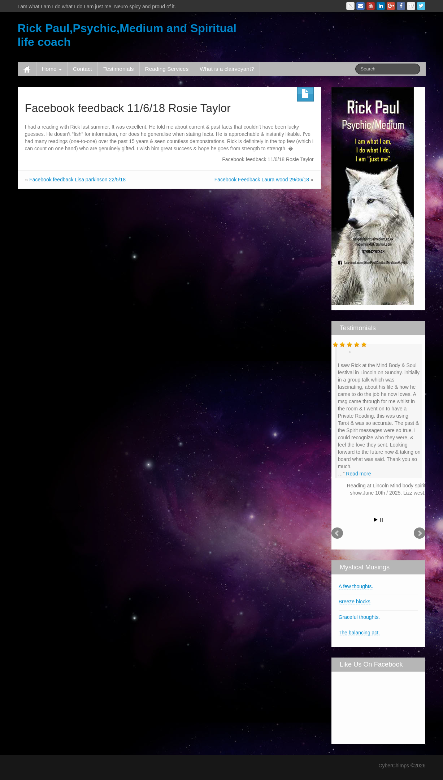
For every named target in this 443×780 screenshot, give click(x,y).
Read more (358, 474)
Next (419, 533)
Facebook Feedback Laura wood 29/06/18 (261, 179)
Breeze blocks (354, 601)
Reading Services (167, 69)
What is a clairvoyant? (227, 69)
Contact (82, 69)
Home (52, 69)
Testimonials (118, 69)
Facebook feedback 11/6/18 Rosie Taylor (128, 108)
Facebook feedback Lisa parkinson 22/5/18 (77, 179)
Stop (381, 520)
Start (376, 520)
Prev (337, 533)
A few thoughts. (356, 586)
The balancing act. (359, 632)
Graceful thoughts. (359, 617)
